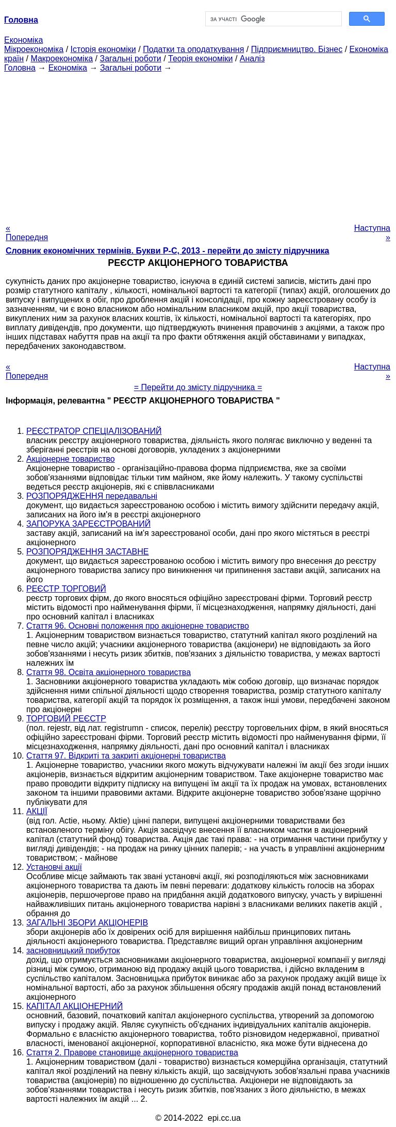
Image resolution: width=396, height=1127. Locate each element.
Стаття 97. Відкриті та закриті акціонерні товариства (126, 755)
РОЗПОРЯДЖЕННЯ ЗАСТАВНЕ (87, 551)
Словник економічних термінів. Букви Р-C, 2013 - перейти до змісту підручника (167, 250)
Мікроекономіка (33, 49)
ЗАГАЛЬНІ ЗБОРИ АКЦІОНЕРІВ (87, 922)
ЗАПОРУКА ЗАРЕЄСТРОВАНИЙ (88, 523)
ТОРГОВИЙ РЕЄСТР (66, 718)
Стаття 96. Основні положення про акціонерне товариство (137, 625)
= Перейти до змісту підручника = (198, 387)
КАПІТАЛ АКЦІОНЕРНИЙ (74, 1006)
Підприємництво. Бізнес (297, 49)
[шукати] (272, 19)
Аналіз (252, 58)
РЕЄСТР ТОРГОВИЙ (66, 588)
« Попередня (27, 233)
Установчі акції (54, 867)
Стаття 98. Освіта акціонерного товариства (108, 672)
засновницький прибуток (73, 950)
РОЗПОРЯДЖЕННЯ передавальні (91, 496)
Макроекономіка (61, 58)
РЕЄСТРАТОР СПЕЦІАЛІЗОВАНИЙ (94, 431)
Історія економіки (103, 49)
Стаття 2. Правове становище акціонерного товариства (132, 1052)
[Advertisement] (198, 145)
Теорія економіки (200, 58)
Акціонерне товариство (70, 459)
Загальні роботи (130, 58)
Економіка (23, 40)
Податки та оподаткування (193, 49)
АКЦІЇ (36, 811)
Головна (20, 67)
